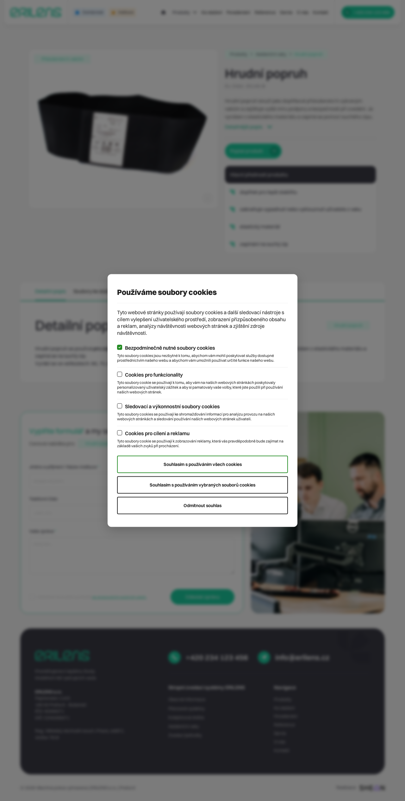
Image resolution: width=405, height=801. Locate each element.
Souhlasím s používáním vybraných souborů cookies (202, 485)
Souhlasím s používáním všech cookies (203, 464)
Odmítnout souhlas (202, 505)
